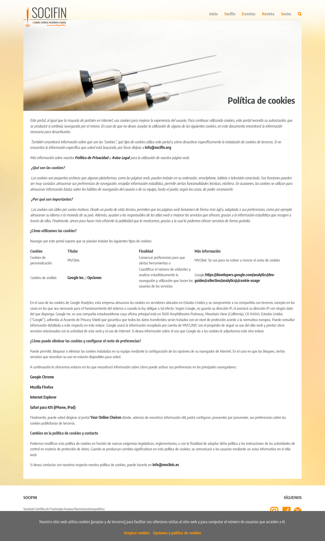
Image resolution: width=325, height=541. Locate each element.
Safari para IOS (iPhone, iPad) (52, 407)
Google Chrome (42, 376)
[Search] (300, 12)
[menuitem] (216, 12)
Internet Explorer (43, 397)
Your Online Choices (105, 417)
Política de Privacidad (91, 157)
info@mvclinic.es (165, 464)
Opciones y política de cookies (177, 532)
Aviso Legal (121, 157)
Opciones (94, 277)
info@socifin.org (158, 147)
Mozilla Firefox (41, 387)
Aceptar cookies (137, 532)
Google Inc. (76, 277)
